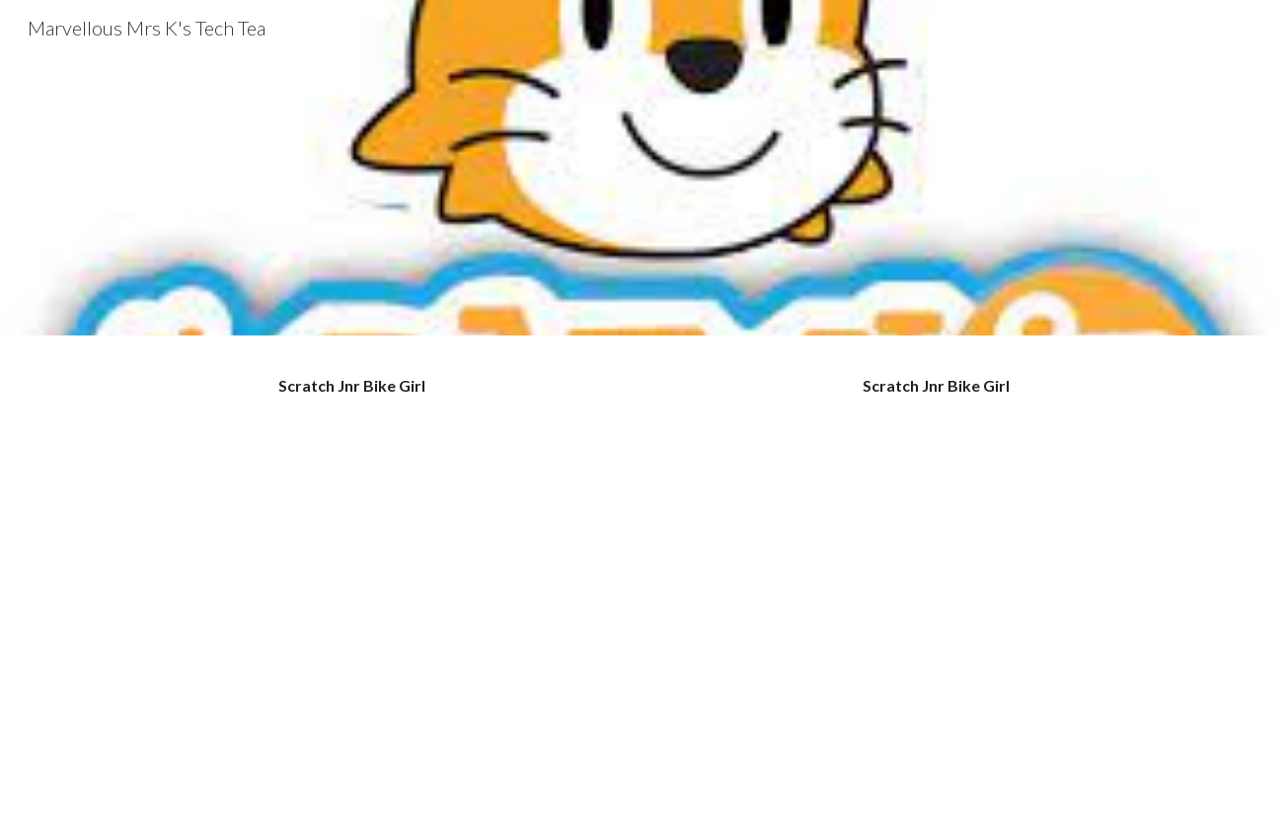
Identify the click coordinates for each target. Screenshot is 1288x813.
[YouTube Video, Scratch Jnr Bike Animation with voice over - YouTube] (351, 601)
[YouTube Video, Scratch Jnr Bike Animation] (935, 601)
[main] (351, 386)
